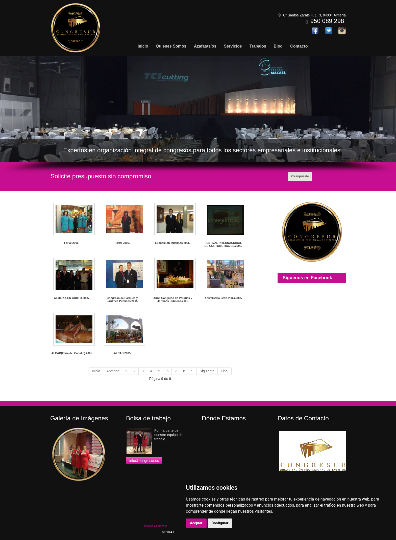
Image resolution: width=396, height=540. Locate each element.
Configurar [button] (220, 523)
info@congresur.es (144, 461)
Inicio (96, 371)
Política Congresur (155, 525)
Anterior (112, 371)
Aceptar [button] (196, 523)
